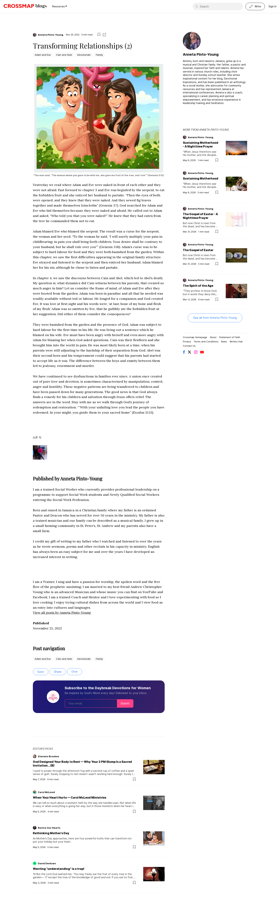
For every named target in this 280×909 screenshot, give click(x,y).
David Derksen (47, 863)
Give (74, 671)
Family (99, 54)
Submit (125, 703)
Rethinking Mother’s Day (51, 833)
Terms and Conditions (206, 341)
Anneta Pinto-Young (50, 34)
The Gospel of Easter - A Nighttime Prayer (200, 216)
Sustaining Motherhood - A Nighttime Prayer (200, 144)
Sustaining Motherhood (200, 178)
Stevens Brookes (48, 756)
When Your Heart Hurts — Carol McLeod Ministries (69, 797)
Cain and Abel (64, 54)
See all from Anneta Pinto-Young (215, 317)
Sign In (272, 6)
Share (57, 671)
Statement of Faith (229, 337)
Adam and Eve (43, 54)
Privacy (187, 341)
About (213, 337)
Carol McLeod (46, 792)
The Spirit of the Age (198, 285)
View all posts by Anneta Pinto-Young (62, 612)
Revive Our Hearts (49, 827)
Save (40, 671)
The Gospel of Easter (198, 250)
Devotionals (84, 54)
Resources (59, 6)
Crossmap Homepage (195, 337)
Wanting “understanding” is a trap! (58, 869)
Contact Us (189, 345)
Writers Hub (236, 341)
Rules (224, 341)
